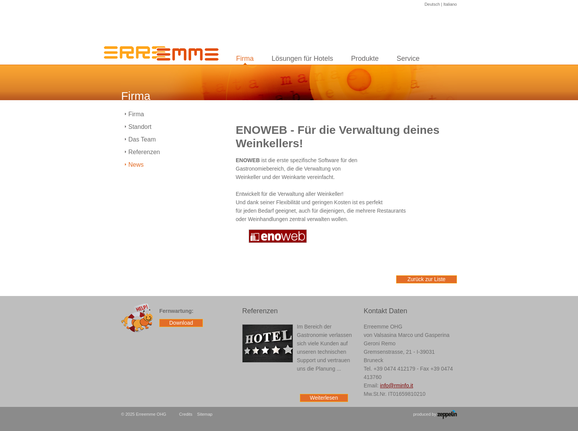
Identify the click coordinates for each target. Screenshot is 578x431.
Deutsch (432, 4)
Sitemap (204, 414)
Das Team (142, 139)
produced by (435, 414)
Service (408, 58)
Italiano (450, 4)
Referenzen (144, 152)
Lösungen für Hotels (302, 58)
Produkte (365, 58)
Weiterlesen (324, 398)
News (136, 164)
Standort (139, 127)
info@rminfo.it (396, 385)
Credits (186, 414)
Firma (245, 58)
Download (181, 323)
